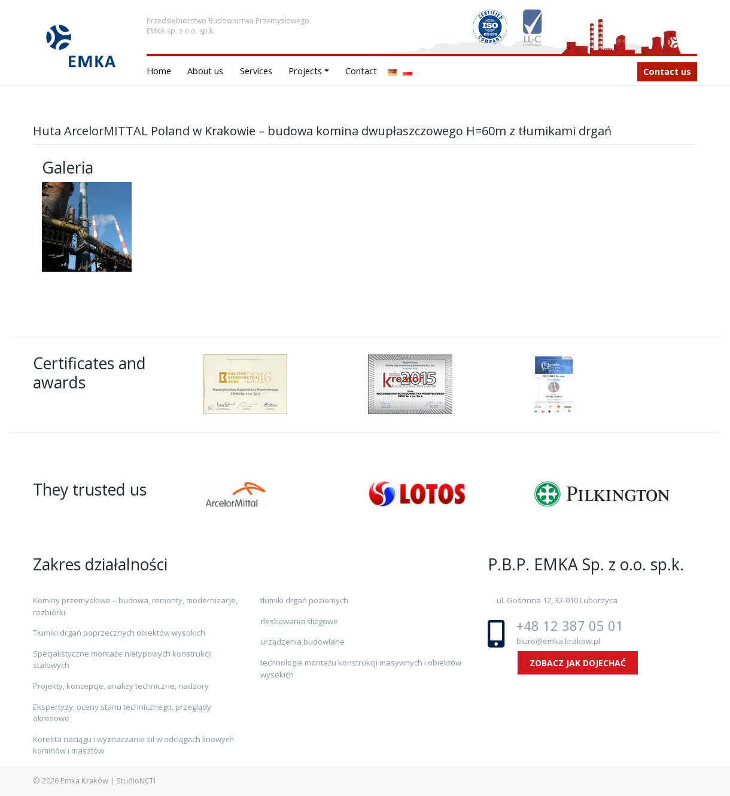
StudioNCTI (136, 780)
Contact (361, 71)
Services (256, 71)
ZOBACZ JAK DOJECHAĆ (578, 663)
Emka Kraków (84, 780)
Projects (305, 71)
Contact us (667, 71)
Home (159, 71)
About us (205, 71)
